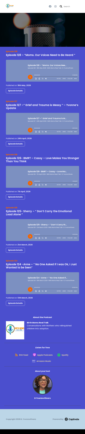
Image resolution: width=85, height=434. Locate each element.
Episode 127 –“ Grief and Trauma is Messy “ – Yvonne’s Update (42, 107)
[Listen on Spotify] (64, 357)
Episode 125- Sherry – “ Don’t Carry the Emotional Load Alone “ (39, 214)
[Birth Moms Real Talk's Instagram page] (54, 7)
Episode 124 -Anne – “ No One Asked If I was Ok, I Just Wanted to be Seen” (41, 267)
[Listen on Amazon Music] (41, 365)
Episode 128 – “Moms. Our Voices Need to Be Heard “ (40, 56)
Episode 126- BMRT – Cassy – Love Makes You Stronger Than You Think (42, 161)
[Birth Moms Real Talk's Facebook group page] (50, 7)
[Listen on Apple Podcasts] (42, 357)
